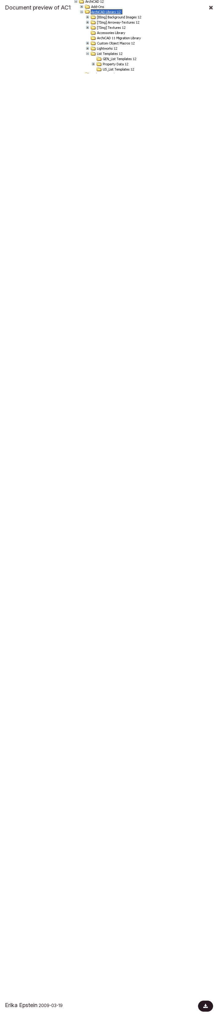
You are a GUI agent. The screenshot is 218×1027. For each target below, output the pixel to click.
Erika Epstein (21, 1005)
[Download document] (205, 1006)
